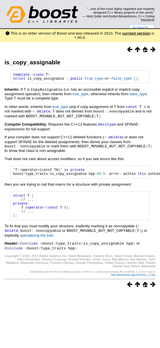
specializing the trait (36, 241)
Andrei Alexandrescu (123, 16)
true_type (94, 80)
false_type (121, 80)
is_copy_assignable (32, 62)
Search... (142, 28)
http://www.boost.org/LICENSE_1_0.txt (133, 280)
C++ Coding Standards (146, 17)
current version (136, 33)
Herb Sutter (94, 16)
